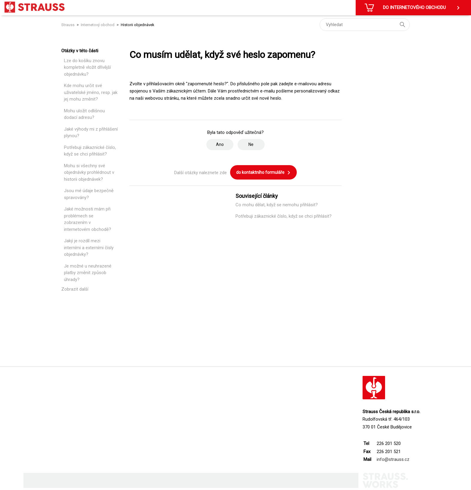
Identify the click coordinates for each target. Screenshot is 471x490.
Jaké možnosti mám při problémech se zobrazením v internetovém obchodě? (87, 219)
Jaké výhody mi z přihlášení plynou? (91, 132)
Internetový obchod (97, 25)
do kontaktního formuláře (263, 172)
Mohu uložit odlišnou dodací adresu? (84, 114)
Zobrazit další (74, 289)
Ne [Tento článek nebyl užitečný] (251, 144)
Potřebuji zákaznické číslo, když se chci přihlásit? (90, 151)
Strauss (67, 25)
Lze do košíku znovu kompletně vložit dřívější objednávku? (87, 67)
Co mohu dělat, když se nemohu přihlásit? (276, 204)
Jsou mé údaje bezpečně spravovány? (89, 194)
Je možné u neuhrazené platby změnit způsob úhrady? (87, 272)
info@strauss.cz (393, 459)
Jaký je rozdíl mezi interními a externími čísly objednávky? (89, 247)
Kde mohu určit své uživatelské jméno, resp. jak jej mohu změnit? (90, 92)
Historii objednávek (137, 25)
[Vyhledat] (364, 25)
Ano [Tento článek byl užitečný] (220, 144)
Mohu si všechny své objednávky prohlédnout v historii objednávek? (89, 172)
